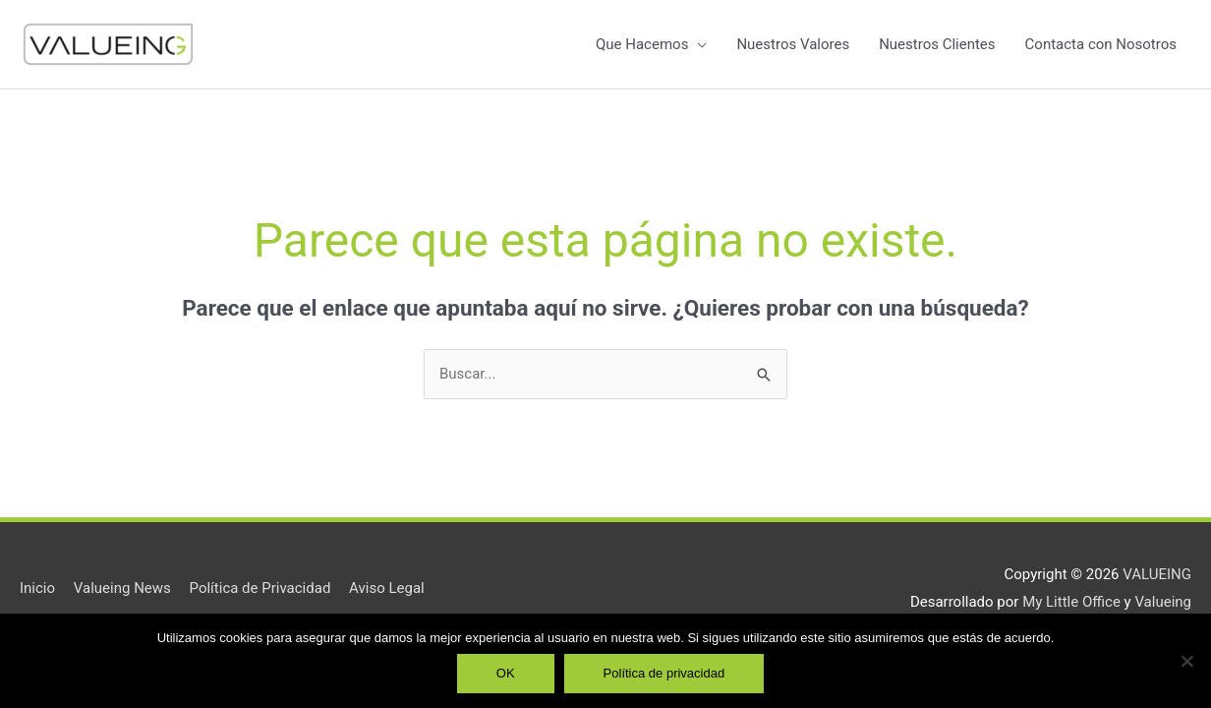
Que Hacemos (642, 44)
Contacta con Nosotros (1101, 44)
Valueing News (122, 588)
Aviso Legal (387, 588)
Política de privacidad (664, 673)
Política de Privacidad (260, 588)
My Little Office (1071, 602)
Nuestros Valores (792, 44)
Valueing (1162, 602)
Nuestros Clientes (937, 44)
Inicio (37, 588)
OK (505, 673)
